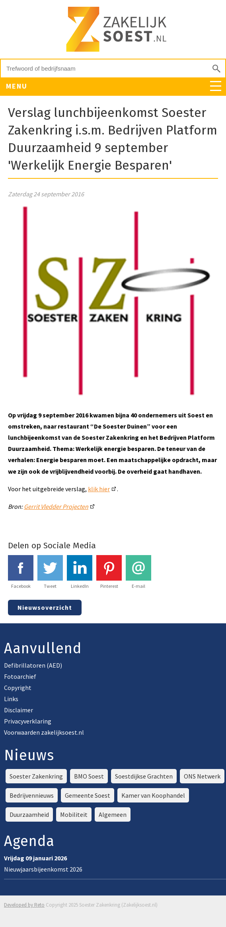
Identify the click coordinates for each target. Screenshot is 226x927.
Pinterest (109, 572)
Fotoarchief (20, 676)
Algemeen (113, 814)
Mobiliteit (74, 814)
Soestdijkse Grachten (144, 776)
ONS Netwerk (202, 776)
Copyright (17, 688)
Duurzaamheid (29, 814)
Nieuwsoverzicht (45, 607)
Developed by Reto (24, 904)
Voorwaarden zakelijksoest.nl (44, 732)
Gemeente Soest (87, 795)
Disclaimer (18, 710)
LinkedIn (79, 572)
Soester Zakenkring (36, 776)
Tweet (50, 572)
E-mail (138, 572)
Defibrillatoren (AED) (33, 665)
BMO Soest (89, 776)
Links (11, 699)
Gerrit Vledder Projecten (56, 506)
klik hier (99, 489)
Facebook (20, 572)
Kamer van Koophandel (153, 795)
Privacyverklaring (27, 721)
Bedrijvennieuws (32, 795)
